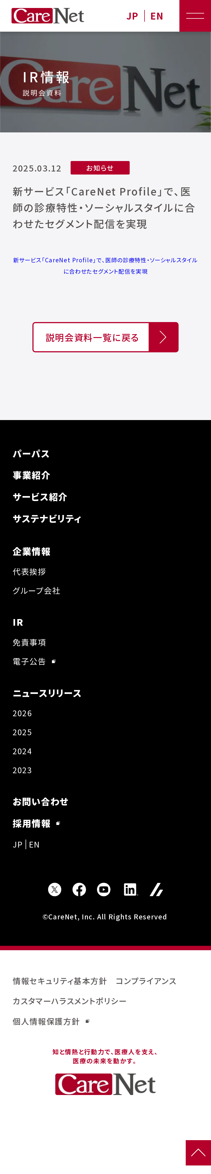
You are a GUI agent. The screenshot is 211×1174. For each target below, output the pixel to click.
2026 (22, 712)
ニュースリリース (47, 692)
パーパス (31, 453)
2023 (22, 769)
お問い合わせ (41, 801)
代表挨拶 (29, 571)
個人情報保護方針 (51, 1021)
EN (156, 16)
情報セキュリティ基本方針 (60, 980)
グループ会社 (37, 590)
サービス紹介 (40, 496)
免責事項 (29, 642)
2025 (22, 731)
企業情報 (32, 550)
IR (18, 621)
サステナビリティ (47, 518)
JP (132, 16)
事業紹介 (32, 474)
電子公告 (34, 661)
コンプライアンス (146, 980)
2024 (22, 750)
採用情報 (36, 822)
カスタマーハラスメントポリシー (70, 1000)
